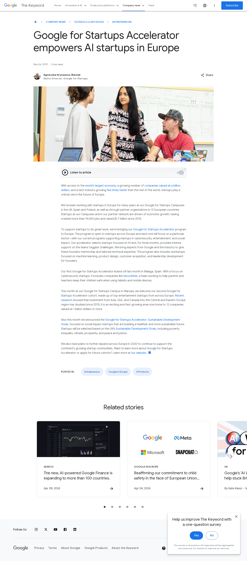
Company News (56, 21)
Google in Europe (118, 371)
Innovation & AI (76, 5)
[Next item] (231, 456)
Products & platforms (105, 5)
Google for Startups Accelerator (154, 229)
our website (138, 353)
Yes (196, 538)
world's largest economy (100, 185)
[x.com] (46, 529)
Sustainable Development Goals (136, 328)
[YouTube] (55, 529)
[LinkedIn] (75, 529)
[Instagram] (36, 529)
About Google (70, 548)
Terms (52, 548)
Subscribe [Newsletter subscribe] (232, 5)
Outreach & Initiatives (89, 21)
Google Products (96, 548)
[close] (236, 519)
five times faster (117, 190)
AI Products (142, 371)
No (212, 538)
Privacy (39, 548)
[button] (207, 75)
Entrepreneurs (122, 21)
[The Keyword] (35, 22)
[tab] (104, 507)
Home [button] (57, 5)
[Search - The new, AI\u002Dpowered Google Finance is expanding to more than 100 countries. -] (78, 459)
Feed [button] (151, 5)
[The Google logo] (20, 548)
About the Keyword (125, 548)
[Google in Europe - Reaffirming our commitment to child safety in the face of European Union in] (168, 459)
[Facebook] (65, 529)
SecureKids (130, 276)
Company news (134, 5)
